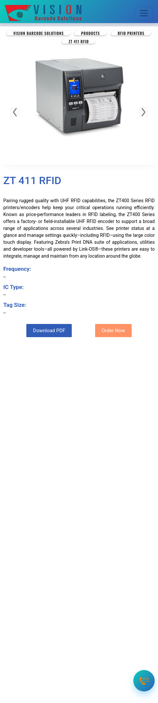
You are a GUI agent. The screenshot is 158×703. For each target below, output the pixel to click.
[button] (14, 112)
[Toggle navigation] (144, 13)
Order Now (113, 331)
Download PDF (49, 331)
